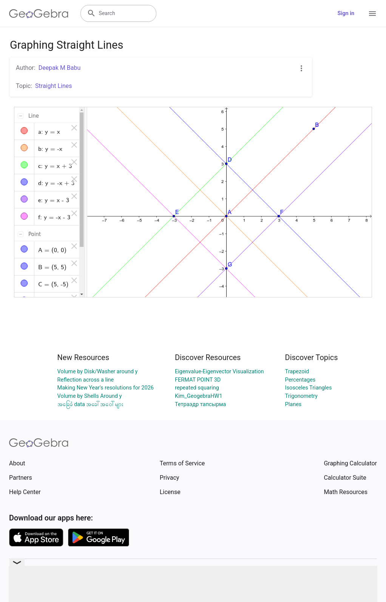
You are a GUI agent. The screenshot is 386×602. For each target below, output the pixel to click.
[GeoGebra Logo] (38, 13)
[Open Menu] (372, 13)
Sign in (346, 13)
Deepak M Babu (60, 67)
